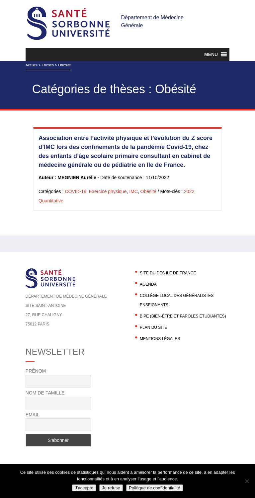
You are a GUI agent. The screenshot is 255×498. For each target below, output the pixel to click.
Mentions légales (160, 338)
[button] (211, 54)
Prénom (36, 371)
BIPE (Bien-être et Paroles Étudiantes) (183, 316)
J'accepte (84, 487)
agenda (148, 284)
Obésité (148, 191)
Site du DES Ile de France (168, 273)
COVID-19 (75, 191)
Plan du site (153, 327)
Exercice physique (108, 191)
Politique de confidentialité (154, 487)
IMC (133, 191)
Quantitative (51, 200)
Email (33, 414)
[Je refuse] (246, 481)
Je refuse (111, 487)
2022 (189, 191)
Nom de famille (45, 392)
